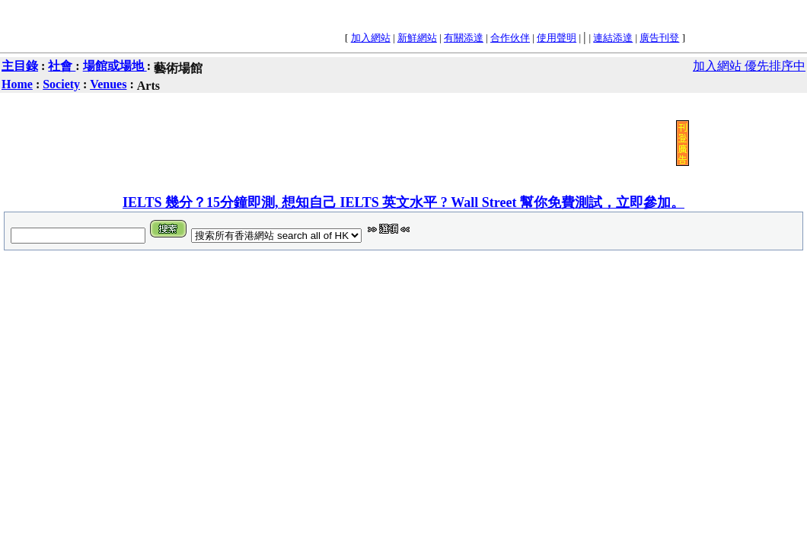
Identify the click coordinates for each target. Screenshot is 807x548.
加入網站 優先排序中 (749, 65)
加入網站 (371, 37)
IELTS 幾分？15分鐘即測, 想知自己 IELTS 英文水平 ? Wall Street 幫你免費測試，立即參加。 (403, 202)
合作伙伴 (510, 37)
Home (17, 84)
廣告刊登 (659, 37)
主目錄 (20, 65)
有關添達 (463, 37)
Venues (108, 84)
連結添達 (613, 37)
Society (61, 84)
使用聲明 (556, 37)
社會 (61, 65)
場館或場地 (115, 65)
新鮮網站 (417, 37)
